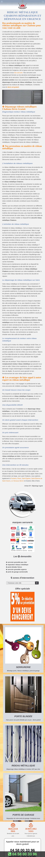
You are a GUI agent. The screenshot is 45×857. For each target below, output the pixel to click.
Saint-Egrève (26, 478)
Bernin (21, 481)
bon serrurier (18, 72)
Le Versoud (15, 481)
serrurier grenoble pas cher (16, 562)
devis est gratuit (13, 87)
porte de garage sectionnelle (17, 572)
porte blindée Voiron (14, 567)
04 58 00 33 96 (22, 850)
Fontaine (14, 478)
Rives (19, 478)
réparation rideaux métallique (17, 564)
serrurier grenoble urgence (16, 569)
